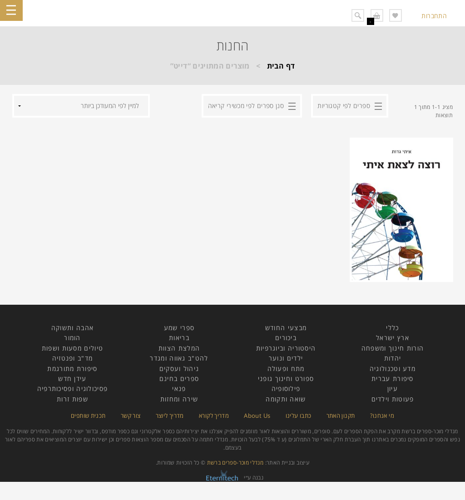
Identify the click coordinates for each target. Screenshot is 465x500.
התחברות (434, 15)
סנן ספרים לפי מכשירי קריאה (246, 105)
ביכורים (286, 337)
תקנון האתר (340, 415)
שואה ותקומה (286, 399)
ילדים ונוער (286, 358)
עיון (392, 388)
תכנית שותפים (88, 415)
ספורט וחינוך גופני (286, 378)
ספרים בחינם (179, 378)
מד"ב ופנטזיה (72, 358)
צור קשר (131, 415)
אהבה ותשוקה (72, 327)
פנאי (179, 388)
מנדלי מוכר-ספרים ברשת (235, 462)
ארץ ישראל (392, 337)
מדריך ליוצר (170, 415)
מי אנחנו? (382, 415)
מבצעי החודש (286, 327)
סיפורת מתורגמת (72, 368)
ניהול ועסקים (179, 368)
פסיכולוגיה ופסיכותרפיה (72, 388)
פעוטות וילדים (392, 399)
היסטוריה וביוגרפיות (286, 348)
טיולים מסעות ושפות (72, 348)
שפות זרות (72, 399)
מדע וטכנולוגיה (393, 368)
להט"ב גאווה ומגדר (179, 358)
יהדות (392, 358)
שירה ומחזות (179, 399)
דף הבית (281, 66)
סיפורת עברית (392, 378)
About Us (257, 415)
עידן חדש (72, 378)
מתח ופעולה (286, 368)
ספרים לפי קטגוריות (343, 105)
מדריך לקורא (214, 415)
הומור (72, 337)
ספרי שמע (179, 327)
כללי (392, 327)
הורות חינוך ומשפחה (392, 348)
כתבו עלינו (299, 415)
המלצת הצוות (179, 348)
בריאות (179, 337)
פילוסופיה (286, 388)
